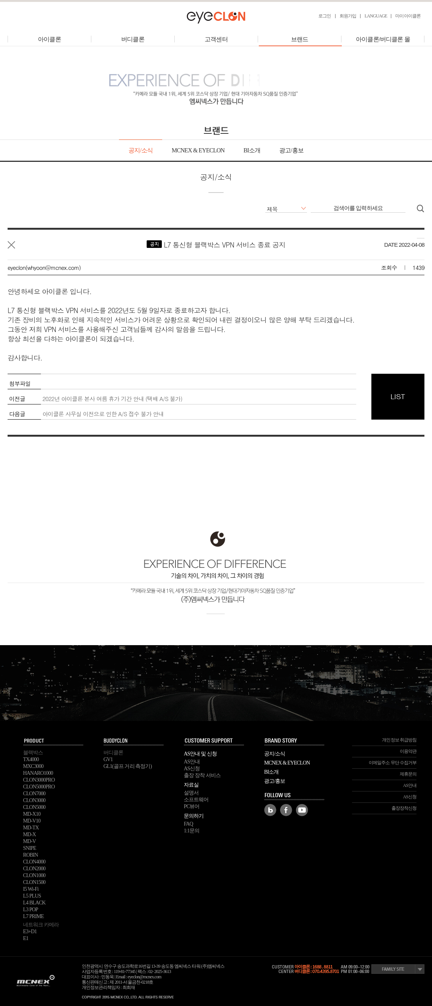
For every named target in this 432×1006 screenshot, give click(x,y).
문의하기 (193, 816)
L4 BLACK (34, 903)
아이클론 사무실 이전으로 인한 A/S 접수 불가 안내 (103, 414)
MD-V (29, 841)
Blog (270, 810)
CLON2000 (34, 868)
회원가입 (348, 16)
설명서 (191, 793)
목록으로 (11, 245)
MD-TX (31, 827)
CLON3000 (34, 800)
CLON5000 (34, 807)
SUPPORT (214, 741)
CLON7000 (34, 793)
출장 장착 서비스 (202, 775)
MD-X (29, 834)
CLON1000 (34, 875)
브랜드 (300, 39)
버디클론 (132, 39)
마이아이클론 (408, 16)
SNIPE (29, 848)
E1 (25, 938)
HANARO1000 (38, 773)
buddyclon (133, 741)
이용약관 (408, 751)
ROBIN (30, 855)
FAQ (188, 824)
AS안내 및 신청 (200, 754)
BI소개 (251, 150)
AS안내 (192, 762)
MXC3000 (33, 766)
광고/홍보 (291, 150)
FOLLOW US (294, 795)
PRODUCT (53, 741)
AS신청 (192, 768)
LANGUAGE (376, 16)
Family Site (397, 969)
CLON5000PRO (39, 787)
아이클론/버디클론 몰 (383, 39)
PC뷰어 (192, 806)
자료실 (191, 785)
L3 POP (30, 909)
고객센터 (216, 39)
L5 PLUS (32, 896)
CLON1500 (34, 882)
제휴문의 (408, 774)
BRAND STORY (294, 741)
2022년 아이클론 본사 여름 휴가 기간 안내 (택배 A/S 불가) (112, 399)
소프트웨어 (196, 799)
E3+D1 (30, 931)
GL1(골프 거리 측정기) (127, 766)
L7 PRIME (33, 916)
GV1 (108, 759)
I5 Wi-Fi (31, 889)
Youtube (302, 810)
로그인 (324, 16)
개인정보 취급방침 (399, 740)
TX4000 (31, 759)
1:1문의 (191, 831)
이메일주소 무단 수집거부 (392, 762)
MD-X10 (32, 814)
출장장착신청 (404, 808)
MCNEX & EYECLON (198, 150)
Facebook (286, 810)
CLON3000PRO (39, 780)
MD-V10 (32, 821)
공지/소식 (140, 150)
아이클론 (49, 39)
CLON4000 (34, 862)
